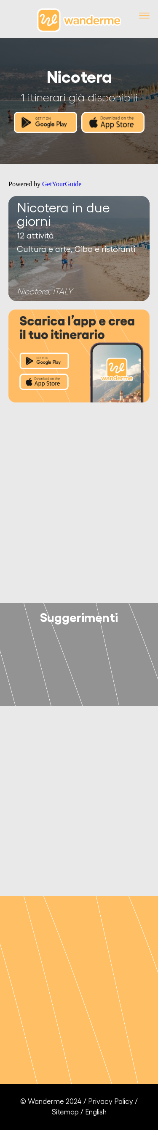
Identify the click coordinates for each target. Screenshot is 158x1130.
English (96, 1112)
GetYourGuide (61, 184)
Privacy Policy (110, 1101)
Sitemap (65, 1112)
